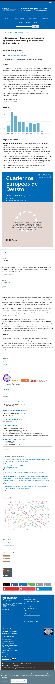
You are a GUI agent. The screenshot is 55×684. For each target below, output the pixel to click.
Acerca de (7, 19)
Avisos (28, 22)
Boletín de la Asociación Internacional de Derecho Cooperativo (19, 667)
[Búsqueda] (24, 26)
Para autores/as (7, 542)
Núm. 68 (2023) (19, 32)
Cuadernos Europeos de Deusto (11, 669)
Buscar (36, 26)
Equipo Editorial (19, 19)
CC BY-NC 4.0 (9, 659)
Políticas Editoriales (32, 19)
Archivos (10, 32)
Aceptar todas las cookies (18, 681)
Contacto (35, 22)
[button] (6, 584)
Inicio (4, 32)
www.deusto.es (5, 609)
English (5, 361)
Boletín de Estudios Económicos (11, 665)
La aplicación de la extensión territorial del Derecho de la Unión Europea (24, 472)
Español (5, 364)
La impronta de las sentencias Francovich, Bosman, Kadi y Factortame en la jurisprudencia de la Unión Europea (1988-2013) (25, 487)
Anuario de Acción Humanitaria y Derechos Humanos (17, 663)
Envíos (20, 22)
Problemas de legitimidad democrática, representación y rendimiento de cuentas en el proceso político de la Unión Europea (27, 460)
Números (45, 19)
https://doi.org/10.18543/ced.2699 (16, 55)
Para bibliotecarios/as (9, 545)
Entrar (50, 2)
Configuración (5, 681)
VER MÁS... (6, 389)
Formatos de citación (8, 274)
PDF (5, 252)
